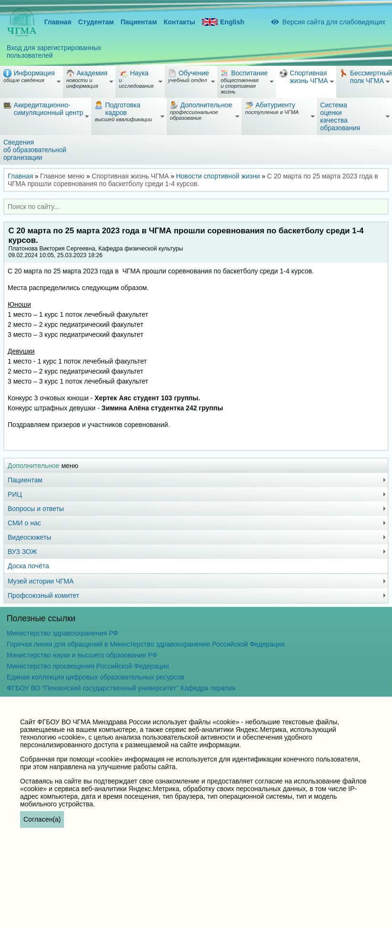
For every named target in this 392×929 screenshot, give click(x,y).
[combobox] (196, 206)
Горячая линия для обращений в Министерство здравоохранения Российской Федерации (146, 644)
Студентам (96, 22)
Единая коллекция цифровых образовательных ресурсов (95, 677)
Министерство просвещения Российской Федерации (88, 666)
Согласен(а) (42, 819)
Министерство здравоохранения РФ (62, 633)
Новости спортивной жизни (218, 176)
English (223, 22)
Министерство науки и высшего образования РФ (82, 655)
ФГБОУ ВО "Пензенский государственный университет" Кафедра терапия (121, 688)
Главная (58, 22)
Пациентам (138, 22)
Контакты (179, 22)
